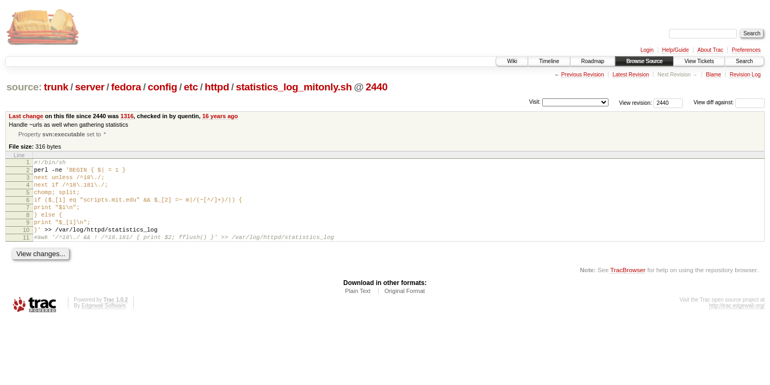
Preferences (746, 50)
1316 (127, 116)
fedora (126, 87)
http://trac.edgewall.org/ (737, 324)
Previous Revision (582, 75)
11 (26, 254)
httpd (217, 87)
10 (26, 245)
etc (191, 87)
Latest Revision (630, 75)
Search (744, 61)
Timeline (549, 61)
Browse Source (644, 61)
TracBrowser (627, 288)
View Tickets (699, 61)
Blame (713, 75)
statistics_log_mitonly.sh (294, 87)
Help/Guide (675, 50)
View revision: (635, 102)
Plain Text (358, 309)
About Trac (710, 50)
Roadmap (592, 61)
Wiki (512, 61)
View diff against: (729, 102)
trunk (56, 87)
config (162, 87)
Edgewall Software (103, 324)
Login (647, 50)
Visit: (535, 102)
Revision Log (745, 75)
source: (24, 87)
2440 (377, 87)
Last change (26, 116)
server (89, 87)
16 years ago (220, 116)
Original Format (404, 309)
